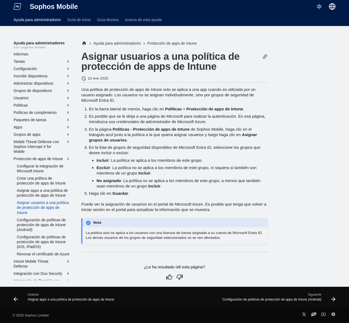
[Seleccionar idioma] (332, 6)
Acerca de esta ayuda (143, 20)
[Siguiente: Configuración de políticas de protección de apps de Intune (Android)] (278, 299)
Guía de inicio (79, 20)
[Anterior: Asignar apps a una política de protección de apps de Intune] (65, 299)
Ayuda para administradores (37, 20)
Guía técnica (107, 20)
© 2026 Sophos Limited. (31, 315)
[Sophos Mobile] (17, 6)
